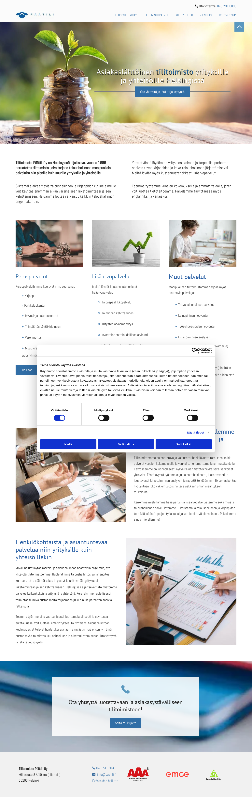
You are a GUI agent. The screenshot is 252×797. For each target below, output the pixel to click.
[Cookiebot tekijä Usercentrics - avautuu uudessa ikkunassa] (194, 350)
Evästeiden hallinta (105, 780)
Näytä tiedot (195, 432)
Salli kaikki (183, 444)
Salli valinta (126, 444)
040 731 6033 (226, 6)
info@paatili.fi (106, 774)
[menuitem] (118, 15)
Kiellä (68, 444)
